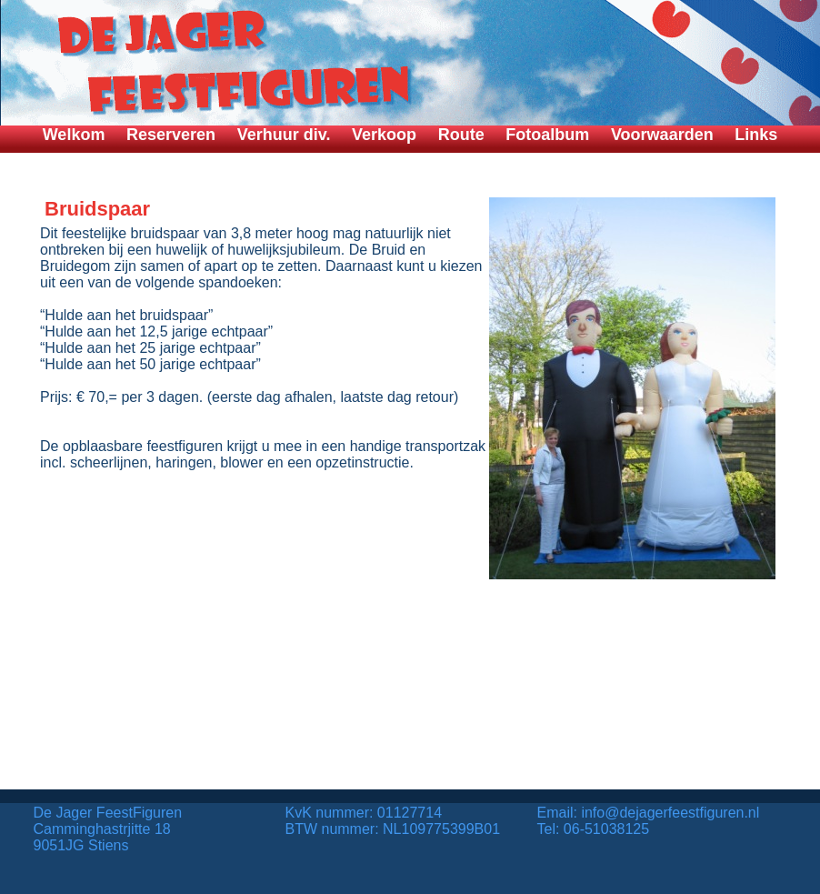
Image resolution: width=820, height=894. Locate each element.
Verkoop (384, 135)
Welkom (74, 135)
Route (461, 135)
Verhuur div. (284, 135)
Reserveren (170, 135)
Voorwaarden (662, 135)
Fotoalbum (547, 135)
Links (756, 135)
